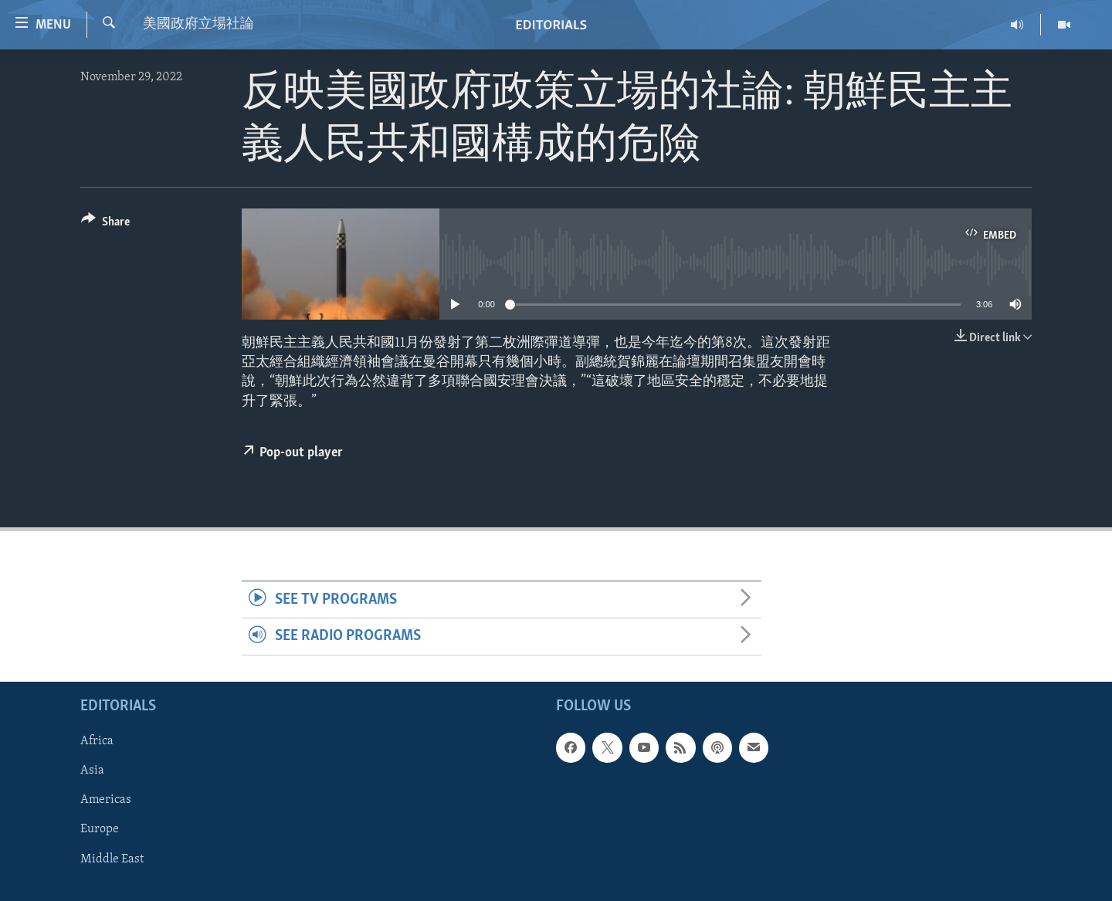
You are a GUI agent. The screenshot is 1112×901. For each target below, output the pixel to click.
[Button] (105, 224)
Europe (99, 829)
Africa (97, 741)
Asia (92, 770)
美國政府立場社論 (198, 24)
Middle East (112, 858)
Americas (105, 800)
